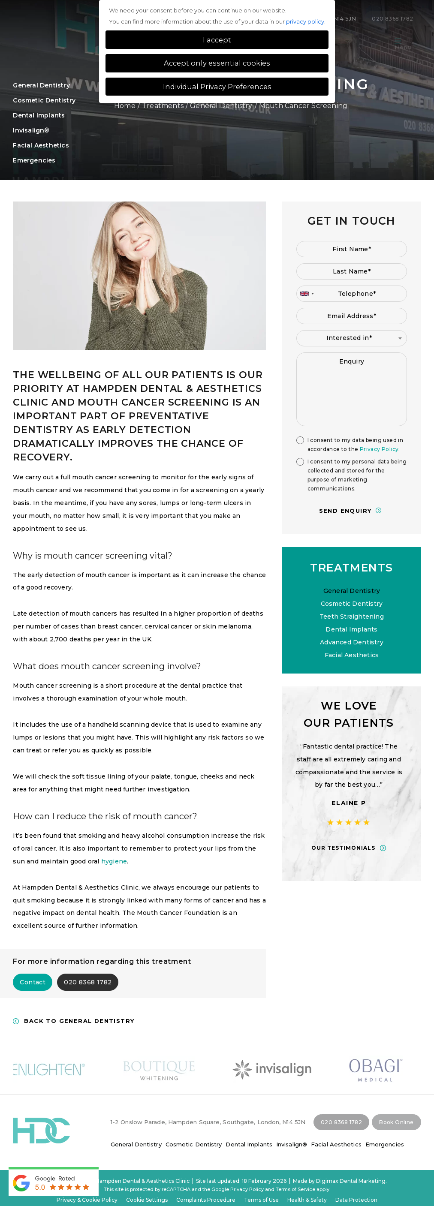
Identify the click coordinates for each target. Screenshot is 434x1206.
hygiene (114, 861)
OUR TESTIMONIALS (346, 848)
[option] (351, 774)
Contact (32, 982)
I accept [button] (217, 40)
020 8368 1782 (88, 982)
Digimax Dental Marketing (351, 1181)
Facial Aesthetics (41, 145)
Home (125, 106)
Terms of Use (261, 1200)
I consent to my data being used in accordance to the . (355, 444)
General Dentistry (221, 106)
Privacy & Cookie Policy (87, 1200)
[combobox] (306, 293)
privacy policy (305, 21)
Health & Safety (307, 1200)
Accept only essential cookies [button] (217, 63)
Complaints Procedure (205, 1200)
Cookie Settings (147, 1200)
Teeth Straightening (351, 616)
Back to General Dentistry (79, 1021)
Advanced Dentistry (351, 642)
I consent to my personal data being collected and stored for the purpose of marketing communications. (357, 475)
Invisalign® (31, 130)
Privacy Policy (379, 449)
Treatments (163, 106)
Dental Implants (39, 115)
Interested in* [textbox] (349, 338)
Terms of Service (295, 1189)
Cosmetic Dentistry (44, 100)
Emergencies (384, 1144)
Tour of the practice (348, 44)
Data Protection (356, 1200)
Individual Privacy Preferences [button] (217, 86)
